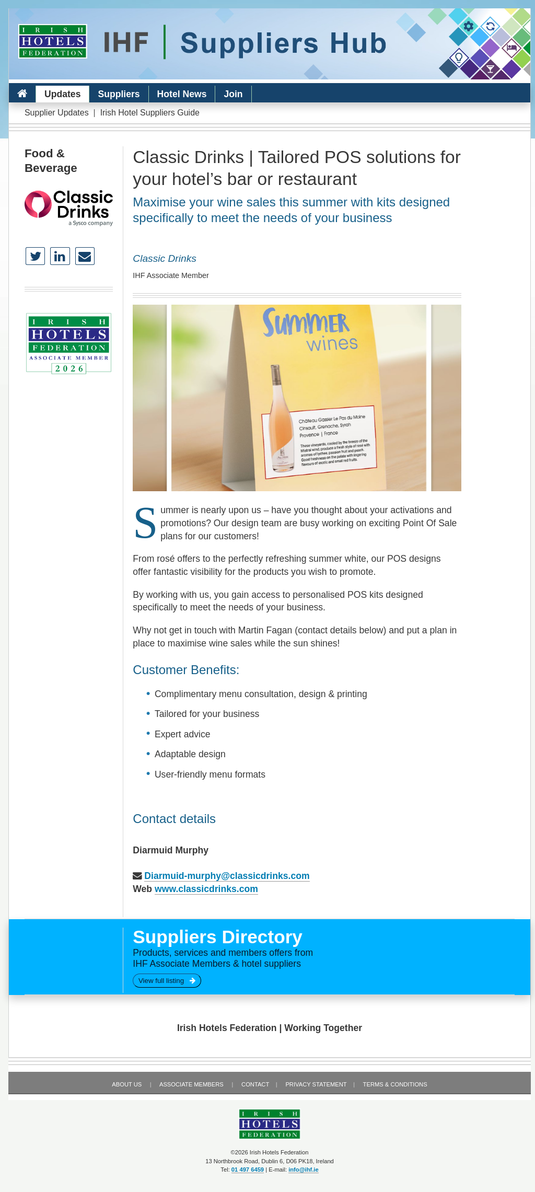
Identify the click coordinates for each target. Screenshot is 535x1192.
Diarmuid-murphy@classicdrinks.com (226, 876)
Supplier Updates (57, 112)
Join (233, 94)
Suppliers (118, 94)
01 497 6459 (247, 1169)
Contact (255, 1084)
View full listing (166, 981)
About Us (127, 1084)
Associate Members (191, 1084)
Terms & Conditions (395, 1084)
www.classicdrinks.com (206, 889)
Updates (62, 94)
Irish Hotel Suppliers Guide (150, 112)
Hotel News (182, 94)
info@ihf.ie (303, 1169)
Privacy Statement (315, 1084)
